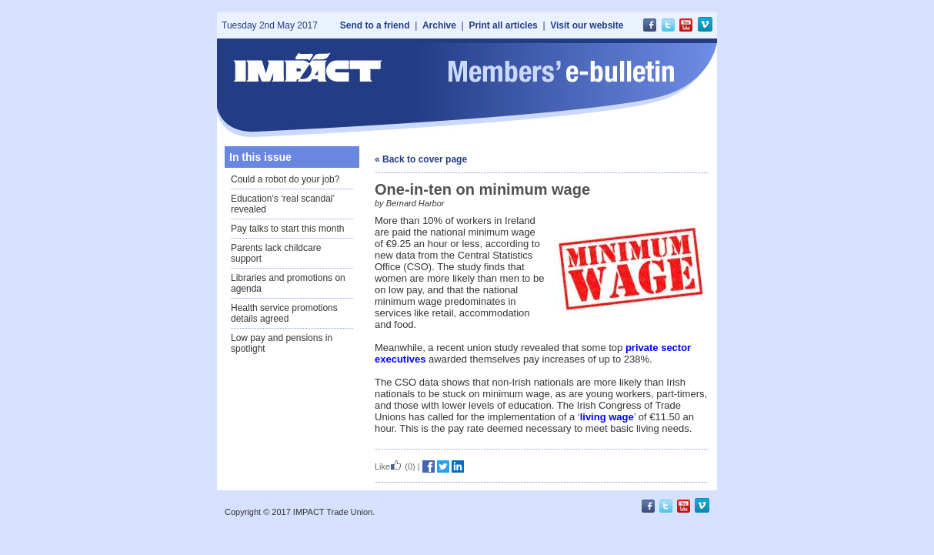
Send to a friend (375, 25)
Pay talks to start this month (287, 228)
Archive (439, 25)
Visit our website (586, 25)
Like (388, 466)
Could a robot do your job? (285, 179)
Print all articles (503, 25)
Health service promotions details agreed (284, 313)
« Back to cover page (421, 159)
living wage (607, 417)
